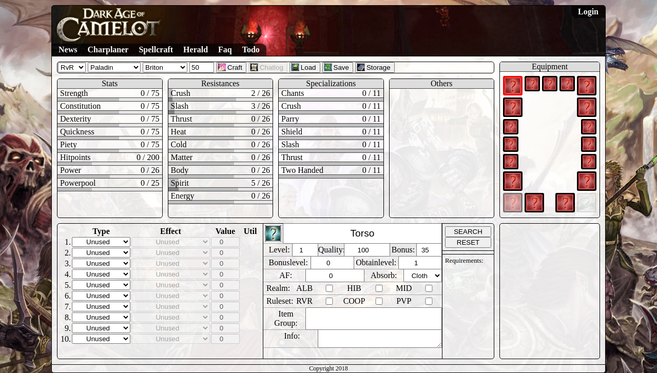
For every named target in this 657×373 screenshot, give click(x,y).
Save (336, 67)
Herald (195, 49)
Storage (374, 67)
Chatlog (266, 67)
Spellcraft (156, 49)
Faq (225, 49)
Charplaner (107, 49)
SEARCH (468, 231)
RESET (468, 242)
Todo (251, 49)
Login (588, 11)
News (68, 49)
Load (303, 67)
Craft (230, 67)
